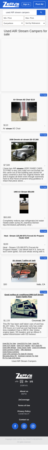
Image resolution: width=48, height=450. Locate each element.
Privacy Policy (24, 411)
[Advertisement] (24, 65)
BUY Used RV (36, 346)
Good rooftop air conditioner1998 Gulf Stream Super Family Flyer (24, 296)
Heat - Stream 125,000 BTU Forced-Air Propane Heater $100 (24, 237)
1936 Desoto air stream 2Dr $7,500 (24, 140)
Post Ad (39, 4)
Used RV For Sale (9, 343)
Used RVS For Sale (24, 343)
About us (24, 391)
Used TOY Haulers (23, 346)
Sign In (26, 4)
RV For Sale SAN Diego (11, 358)
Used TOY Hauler (9, 346)
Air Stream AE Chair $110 (24, 100)
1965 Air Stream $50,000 (24, 192)
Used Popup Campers (11, 352)
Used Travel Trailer (24, 348)
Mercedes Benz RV (10, 356)
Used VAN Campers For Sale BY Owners (18, 354)
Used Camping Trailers (11, 350)
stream (9, 129)
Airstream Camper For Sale (28, 356)
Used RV (36, 343)
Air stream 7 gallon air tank (24, 260)
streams (20, 168)
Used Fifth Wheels (9, 348)
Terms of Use (24, 405)
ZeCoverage (24, 400)
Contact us (24, 419)
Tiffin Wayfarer (25, 350)
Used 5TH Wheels (39, 348)
